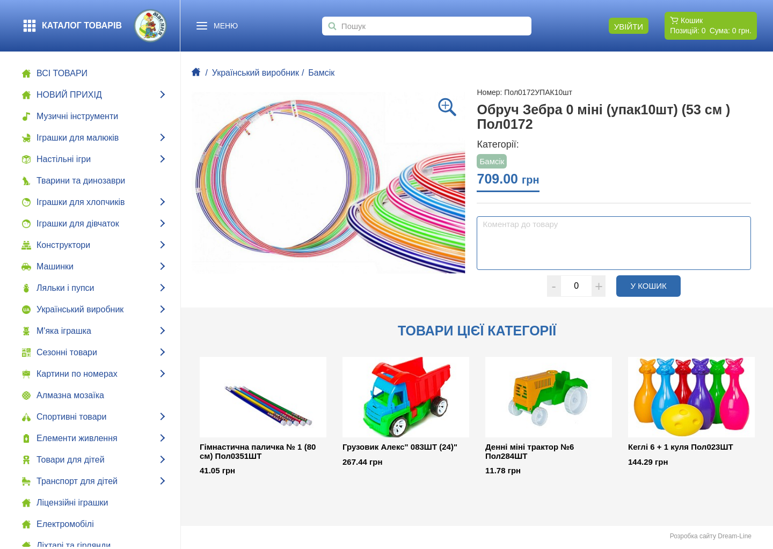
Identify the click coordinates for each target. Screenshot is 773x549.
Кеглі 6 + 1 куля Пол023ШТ (680, 447)
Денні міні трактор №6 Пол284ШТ (529, 451)
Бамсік (321, 72)
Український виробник (255, 72)
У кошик (655, 285)
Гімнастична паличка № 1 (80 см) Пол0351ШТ (258, 451)
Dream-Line (735, 536)
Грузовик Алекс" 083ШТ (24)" (399, 447)
